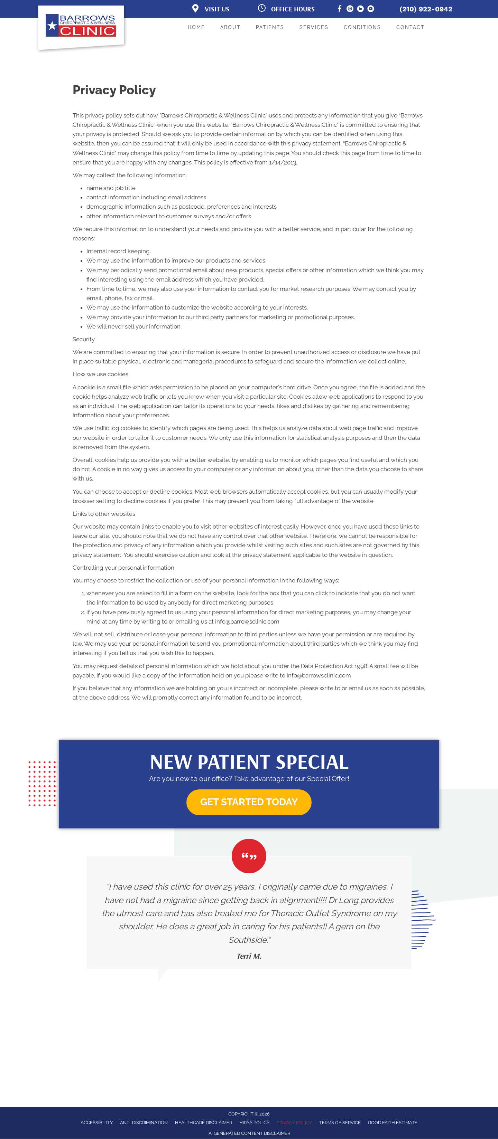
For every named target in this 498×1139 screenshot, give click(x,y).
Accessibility (97, 1122)
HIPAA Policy (254, 1122)
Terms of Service (340, 1122)
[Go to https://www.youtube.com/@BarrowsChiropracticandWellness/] (370, 10)
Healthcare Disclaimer (203, 1122)
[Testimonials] (249, 912)
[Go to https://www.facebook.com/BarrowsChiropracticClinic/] (339, 10)
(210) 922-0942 (425, 9)
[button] (249, 802)
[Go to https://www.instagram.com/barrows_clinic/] (350, 10)
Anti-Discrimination (144, 1122)
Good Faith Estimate (392, 1122)
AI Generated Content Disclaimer (249, 1133)
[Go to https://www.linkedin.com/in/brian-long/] (360, 10)
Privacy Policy (294, 1122)
